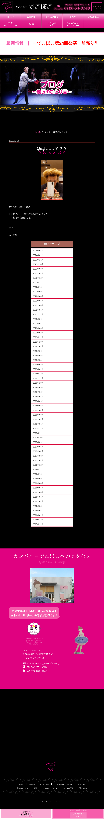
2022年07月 (38, 301)
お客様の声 (81, 784)
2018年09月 (38, 387)
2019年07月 (38, 346)
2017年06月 (38, 447)
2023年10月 (38, 264)
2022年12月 (38, 278)
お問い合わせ (82, 788)
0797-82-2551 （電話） (36, 667)
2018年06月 (38, 401)
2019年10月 (38, 342)
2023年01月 (38, 273)
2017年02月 (38, 460)
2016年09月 (38, 478)
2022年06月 (38, 305)
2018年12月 (38, 374)
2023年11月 (38, 260)
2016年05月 (38, 497)
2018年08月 (38, 392)
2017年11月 (38, 433)
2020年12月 (38, 314)
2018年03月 (38, 415)
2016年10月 (38, 474)
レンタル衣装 (68, 788)
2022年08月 (38, 296)
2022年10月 (38, 287)
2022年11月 (38, 282)
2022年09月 (38, 291)
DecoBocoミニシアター (50, 788)
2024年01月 (38, 255)
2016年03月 (38, 506)
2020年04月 (38, 323)
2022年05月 (38, 310)
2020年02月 (38, 333)
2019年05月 (38, 355)
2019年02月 (38, 365)
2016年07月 (38, 488)
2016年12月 (38, 465)
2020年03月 (38, 328)
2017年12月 (38, 428)
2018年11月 (38, 378)
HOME (38, 132)
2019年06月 (38, 351)
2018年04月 (38, 410)
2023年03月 (38, 269)
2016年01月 (38, 515)
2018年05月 (38, 405)
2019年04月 (38, 360)
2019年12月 (38, 337)
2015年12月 (38, 520)
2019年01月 (38, 369)
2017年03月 (38, 456)
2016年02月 (38, 510)
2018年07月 (38, 396)
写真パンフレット (23, 788)
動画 (35, 788)
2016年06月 (38, 492)
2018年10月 (38, 383)
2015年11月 (38, 524)
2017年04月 (38, 451)
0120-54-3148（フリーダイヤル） (41, 663)
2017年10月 (38, 437)
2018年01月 (38, 424)
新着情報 (32, 784)
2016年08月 (38, 483)
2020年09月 (38, 319)
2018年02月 (38, 419)
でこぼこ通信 (44, 784)
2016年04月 (38, 501)
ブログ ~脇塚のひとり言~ (63, 784)
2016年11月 (38, 469)
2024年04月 (38, 250)
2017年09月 (38, 442)
